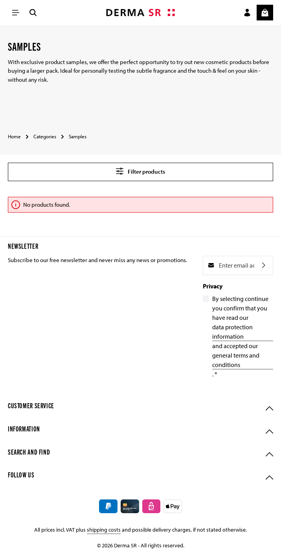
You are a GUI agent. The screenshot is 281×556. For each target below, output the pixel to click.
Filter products (140, 171)
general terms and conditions (235, 360)
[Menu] (16, 12)
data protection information (232, 331)
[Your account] (247, 12)
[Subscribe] (263, 265)
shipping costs (104, 529)
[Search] (33, 12)
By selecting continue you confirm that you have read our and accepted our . (242, 336)
